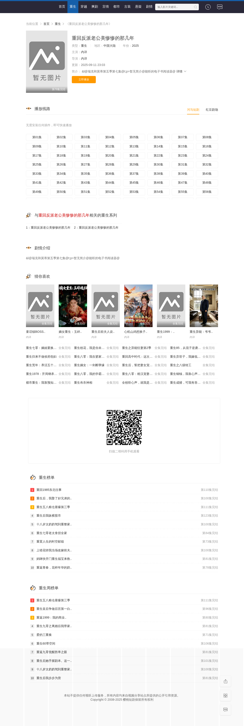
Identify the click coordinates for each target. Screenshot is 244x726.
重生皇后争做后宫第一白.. (124, 609)
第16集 (207, 146)
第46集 (158, 182)
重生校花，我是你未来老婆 (96, 348)
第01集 (37, 137)
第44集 (110, 182)
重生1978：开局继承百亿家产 (48, 374)
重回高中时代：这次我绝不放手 (144, 357)
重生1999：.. (166, 331)
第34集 (61, 173)
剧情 (149, 6)
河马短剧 (193, 109)
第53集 (134, 191)
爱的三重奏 (124, 635)
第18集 (61, 155)
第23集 (182, 155)
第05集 (134, 137)
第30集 (158, 164)
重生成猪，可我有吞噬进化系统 (192, 383)
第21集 (134, 155)
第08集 (207, 137)
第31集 (182, 164)
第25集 (37, 164)
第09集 (37, 146)
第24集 (207, 155)
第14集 (158, 146)
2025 (135, 45)
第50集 (61, 191)
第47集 (182, 182)
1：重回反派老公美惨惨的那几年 (48, 227)
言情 (105, 6)
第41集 (37, 182)
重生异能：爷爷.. (201, 331)
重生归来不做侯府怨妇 (48, 357)
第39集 (182, 173)
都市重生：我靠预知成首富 (48, 383)
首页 (62, 6)
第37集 (134, 173)
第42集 (61, 182)
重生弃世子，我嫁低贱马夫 (192, 357)
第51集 (85, 191)
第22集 (158, 155)
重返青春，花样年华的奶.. (124, 568)
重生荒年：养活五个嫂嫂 (48, 365)
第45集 (134, 182)
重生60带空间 (124, 644)
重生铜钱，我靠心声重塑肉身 (192, 374)
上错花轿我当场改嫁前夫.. (124, 550)
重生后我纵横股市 (124, 516)
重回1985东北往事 (124, 490)
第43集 (85, 182)
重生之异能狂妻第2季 (144, 348)
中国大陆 (109, 45)
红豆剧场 (212, 109)
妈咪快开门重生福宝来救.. (124, 559)
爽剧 (94, 6)
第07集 (182, 137)
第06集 (158, 137)
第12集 (110, 146)
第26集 (61, 164)
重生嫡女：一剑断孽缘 (96, 365)
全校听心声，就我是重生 (144, 383)
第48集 (207, 182)
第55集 (182, 191)
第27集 (85, 164)
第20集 (110, 155)
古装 (127, 6)
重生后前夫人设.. (103, 331)
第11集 (85, 146)
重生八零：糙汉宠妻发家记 (144, 374)
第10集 (61, 146)
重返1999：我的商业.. (124, 618)
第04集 (110, 137)
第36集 (110, 173)
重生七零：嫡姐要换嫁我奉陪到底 (49, 348)
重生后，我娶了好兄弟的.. (124, 498)
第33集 (37, 173)
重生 (73, 6)
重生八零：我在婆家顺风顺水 (96, 357)
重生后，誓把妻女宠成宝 (144, 365)
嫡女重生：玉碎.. (70, 331)
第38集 (158, 173)
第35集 (85, 173)
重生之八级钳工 (192, 365)
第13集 (134, 146)
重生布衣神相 (96, 383)
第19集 (85, 155)
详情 (181, 71)
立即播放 (84, 79)
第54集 (158, 191)
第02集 (61, 137)
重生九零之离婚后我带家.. (124, 626)
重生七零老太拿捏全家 (124, 533)
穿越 (84, 6)
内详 (84, 52)
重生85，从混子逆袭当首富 (192, 348)
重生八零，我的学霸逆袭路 (96, 374)
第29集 (134, 164)
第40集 (207, 173)
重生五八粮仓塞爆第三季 (124, 507)
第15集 (182, 146)
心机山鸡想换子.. (135, 331)
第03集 (85, 137)
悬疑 (138, 6)
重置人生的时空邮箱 (124, 542)
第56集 (207, 191)
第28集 (110, 164)
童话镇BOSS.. (35, 331)
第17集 (37, 155)
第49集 (37, 191)
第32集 (207, 164)
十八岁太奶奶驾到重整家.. (124, 524)
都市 (116, 6)
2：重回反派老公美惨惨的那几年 (96, 227)
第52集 (110, 191)
